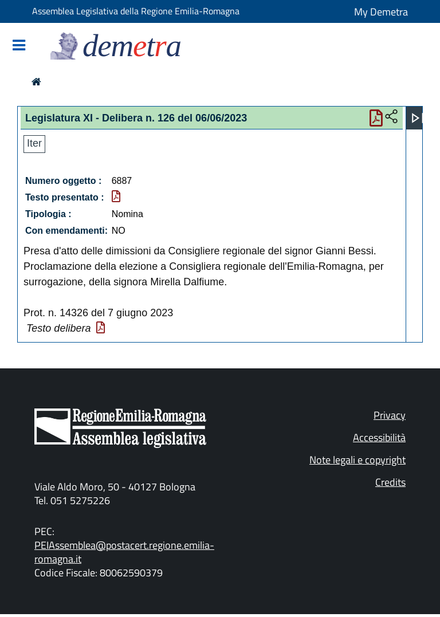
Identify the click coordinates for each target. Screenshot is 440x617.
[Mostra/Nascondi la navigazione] (19, 46)
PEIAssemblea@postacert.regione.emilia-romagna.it (124, 552)
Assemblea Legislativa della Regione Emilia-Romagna (135, 11)
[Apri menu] (417, 118)
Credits (390, 482)
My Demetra (381, 11)
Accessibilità (379, 437)
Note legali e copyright (357, 459)
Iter (34, 143)
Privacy (390, 415)
